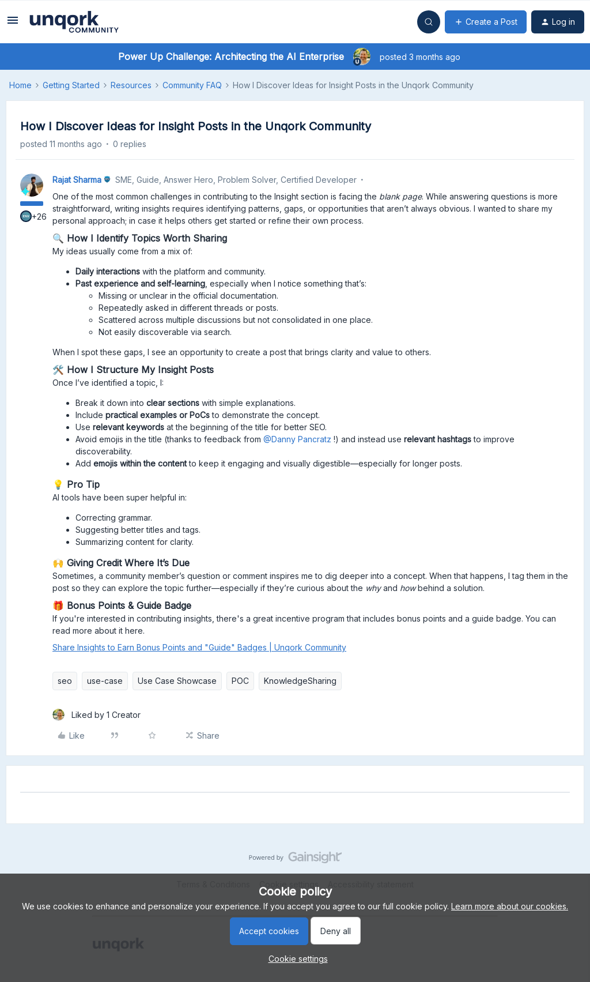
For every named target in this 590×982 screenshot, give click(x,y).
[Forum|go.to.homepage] (74, 21)
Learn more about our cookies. (509, 906)
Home (20, 85)
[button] (13, 24)
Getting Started (71, 85)
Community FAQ (192, 85)
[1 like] (96, 715)
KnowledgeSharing (300, 681)
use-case (105, 681)
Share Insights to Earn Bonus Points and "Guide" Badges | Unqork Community (199, 647)
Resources (131, 85)
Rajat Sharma (76, 180)
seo (65, 681)
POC (240, 681)
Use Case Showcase (177, 681)
